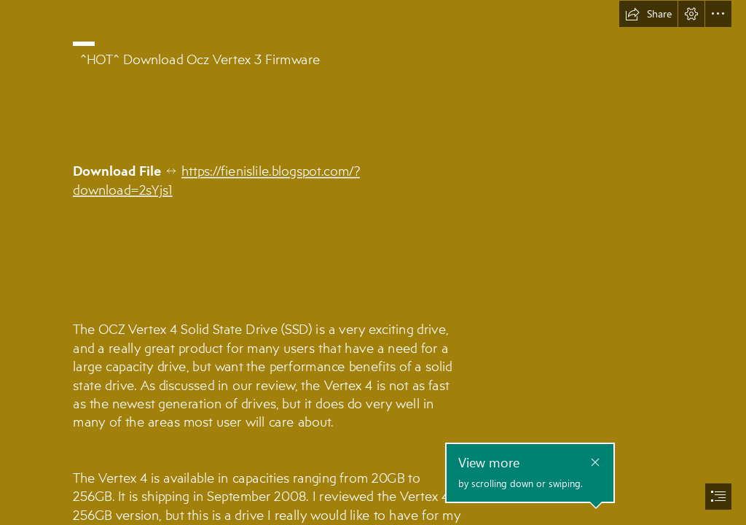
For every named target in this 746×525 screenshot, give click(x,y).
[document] (373, 262)
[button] (648, 14)
